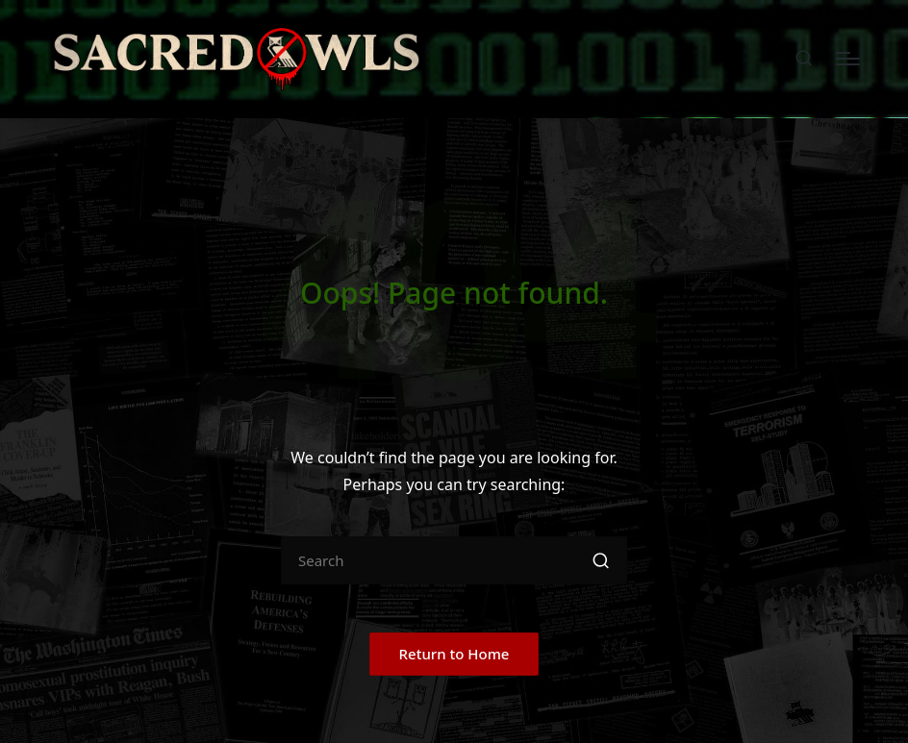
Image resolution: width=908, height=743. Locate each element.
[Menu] (848, 58)
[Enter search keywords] (454, 560)
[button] (601, 560)
